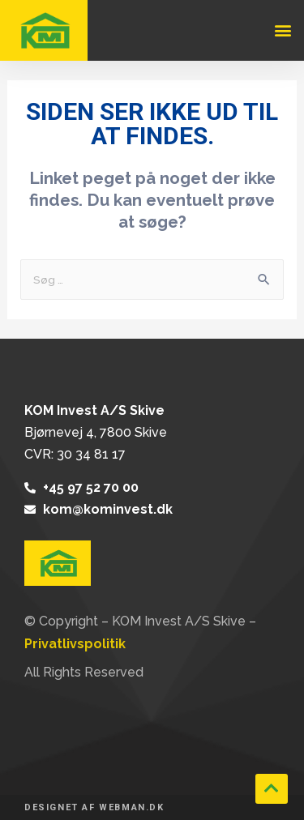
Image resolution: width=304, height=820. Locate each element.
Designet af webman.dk (94, 807)
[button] (282, 30)
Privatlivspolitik (75, 643)
